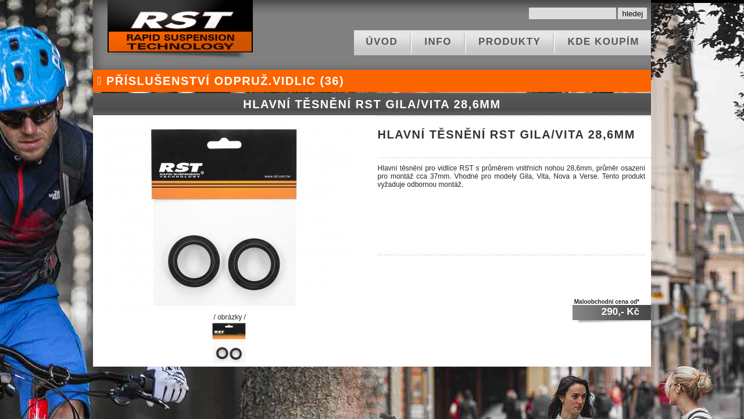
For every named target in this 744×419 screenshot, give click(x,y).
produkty (509, 41)
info (438, 41)
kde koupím (603, 41)
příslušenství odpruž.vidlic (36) (218, 80)
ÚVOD (382, 41)
